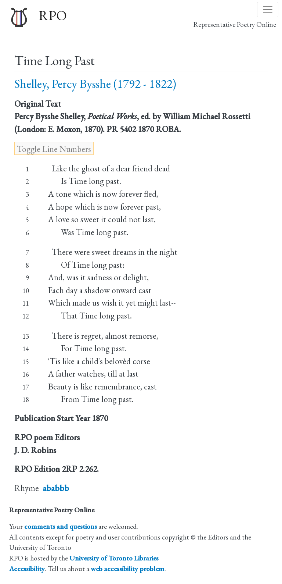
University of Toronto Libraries (114, 558)
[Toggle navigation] (267, 9)
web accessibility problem (127, 568)
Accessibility (27, 568)
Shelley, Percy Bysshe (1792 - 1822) (95, 84)
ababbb (56, 488)
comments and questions (60, 526)
